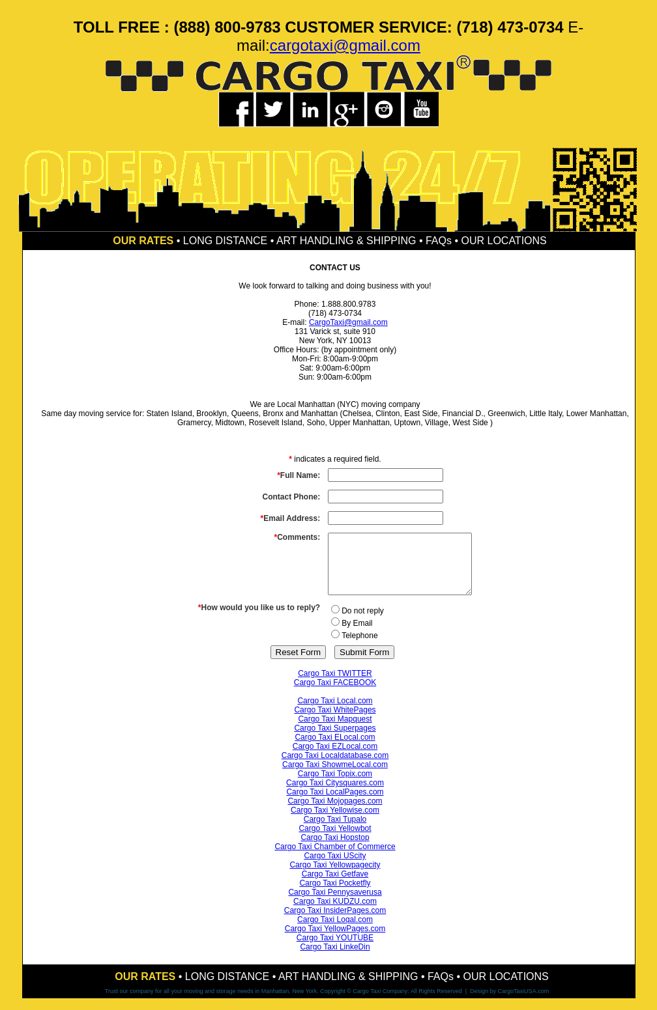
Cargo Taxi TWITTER (335, 685)
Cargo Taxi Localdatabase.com (335, 767)
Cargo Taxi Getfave (335, 885)
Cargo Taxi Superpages (334, 739)
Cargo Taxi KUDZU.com (335, 913)
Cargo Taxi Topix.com (335, 785)
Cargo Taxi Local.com (334, 712)
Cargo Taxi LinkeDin (335, 958)
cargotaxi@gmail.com (345, 45)
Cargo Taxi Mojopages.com (334, 812)
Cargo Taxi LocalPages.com (334, 803)
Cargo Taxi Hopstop (334, 849)
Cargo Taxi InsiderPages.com (335, 922)
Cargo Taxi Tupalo (335, 830)
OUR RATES (143, 240)
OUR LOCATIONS (503, 240)
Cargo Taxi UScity (335, 867)
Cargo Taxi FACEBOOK (335, 694)
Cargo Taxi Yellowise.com (335, 821)
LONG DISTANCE (225, 240)
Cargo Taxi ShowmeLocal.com (335, 776)
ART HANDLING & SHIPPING (346, 240)
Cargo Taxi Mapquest (335, 730)
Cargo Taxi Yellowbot (335, 840)
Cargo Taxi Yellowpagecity (334, 876)
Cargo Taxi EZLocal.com (335, 758)
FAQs (439, 240)
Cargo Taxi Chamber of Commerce (334, 858)
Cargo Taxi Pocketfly (334, 894)
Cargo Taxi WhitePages (334, 721)
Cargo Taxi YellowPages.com (335, 940)
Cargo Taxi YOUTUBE (335, 949)
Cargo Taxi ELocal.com (335, 748)
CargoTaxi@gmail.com (348, 322)
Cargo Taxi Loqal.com (335, 931)
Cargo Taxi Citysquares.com (335, 794)
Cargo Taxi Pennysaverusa (334, 903)
